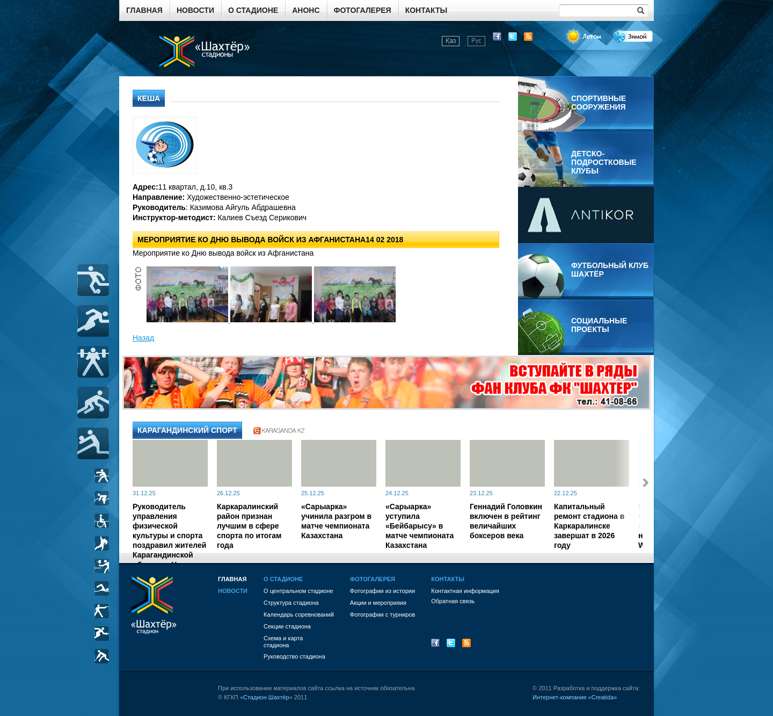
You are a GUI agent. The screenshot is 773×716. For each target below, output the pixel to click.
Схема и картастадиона (283, 641)
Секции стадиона (287, 626)
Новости (195, 10)
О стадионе (253, 10)
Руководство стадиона (294, 656)
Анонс (305, 10)
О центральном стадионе (298, 591)
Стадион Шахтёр (266, 697)
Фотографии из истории (382, 591)
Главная (144, 10)
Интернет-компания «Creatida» (575, 697)
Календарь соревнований (299, 614)
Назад (143, 338)
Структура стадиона (291, 602)
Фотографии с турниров (382, 614)
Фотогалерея (362, 10)
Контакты (426, 10)
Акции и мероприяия (378, 602)
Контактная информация (465, 591)
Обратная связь (453, 601)
